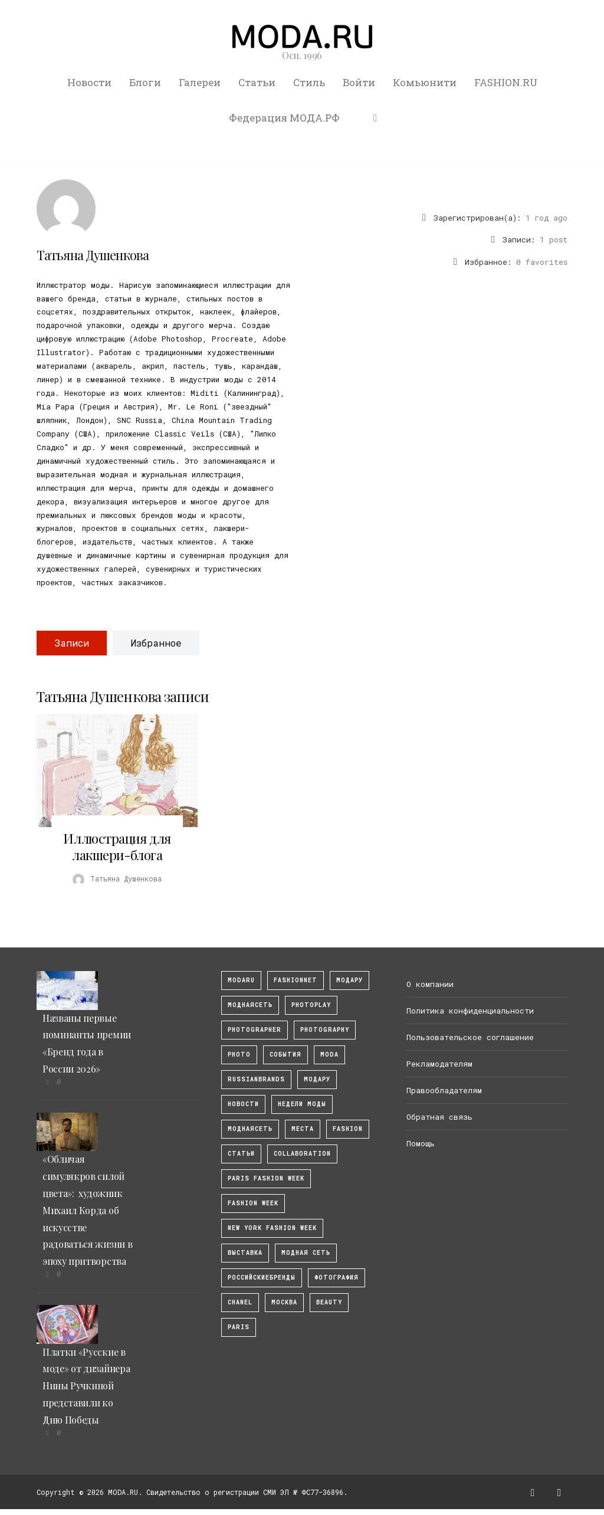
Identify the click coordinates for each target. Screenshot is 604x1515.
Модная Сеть (305, 1253)
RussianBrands (256, 1079)
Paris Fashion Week (266, 1178)
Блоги (145, 82)
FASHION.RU (505, 82)
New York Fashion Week (272, 1228)
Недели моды (302, 1104)
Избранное (156, 643)
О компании (430, 984)
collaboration (302, 1153)
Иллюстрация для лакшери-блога (116, 846)
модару (349, 980)
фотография (336, 1277)
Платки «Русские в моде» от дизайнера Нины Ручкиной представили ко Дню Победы (86, 1386)
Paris (239, 1327)
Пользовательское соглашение (470, 1037)
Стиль (309, 82)
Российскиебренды (262, 1277)
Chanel (240, 1302)
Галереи (200, 82)
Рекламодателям (439, 1063)
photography (324, 1030)
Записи (71, 643)
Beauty (329, 1302)
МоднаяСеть (250, 1005)
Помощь (420, 1143)
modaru (241, 980)
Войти (359, 82)
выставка (245, 1253)
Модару (317, 1079)
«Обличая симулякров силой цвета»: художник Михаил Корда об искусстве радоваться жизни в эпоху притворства (87, 1210)
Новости (89, 82)
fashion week (253, 1203)
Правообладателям (444, 1090)
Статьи (256, 82)
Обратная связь (439, 1116)
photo (239, 1054)
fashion (348, 1129)
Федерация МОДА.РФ (284, 117)
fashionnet (295, 980)
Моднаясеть (250, 1129)
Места (302, 1129)
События (285, 1054)
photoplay (311, 1005)
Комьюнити (425, 82)
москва (284, 1302)
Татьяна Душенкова (93, 255)
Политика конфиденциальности (470, 1010)
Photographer (254, 1030)
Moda (329, 1054)
